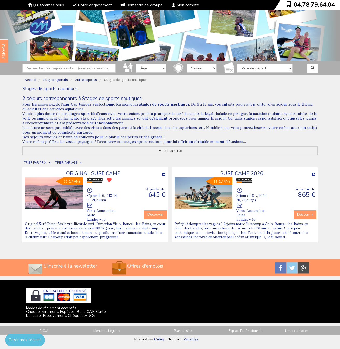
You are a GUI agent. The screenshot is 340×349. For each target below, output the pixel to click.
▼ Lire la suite (170, 150)
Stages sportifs (55, 80)
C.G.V (43, 331)
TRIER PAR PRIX (35, 163)
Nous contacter (296, 331)
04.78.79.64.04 (314, 5)
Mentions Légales (106, 331)
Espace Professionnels (246, 331)
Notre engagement (92, 5)
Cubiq (159, 339)
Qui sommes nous (46, 5)
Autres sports (86, 80)
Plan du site (183, 331)
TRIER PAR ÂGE (66, 163)
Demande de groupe (142, 5)
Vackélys (190, 339)
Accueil (30, 80)
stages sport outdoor (143, 141)
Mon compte (185, 5)
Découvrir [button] (155, 214)
